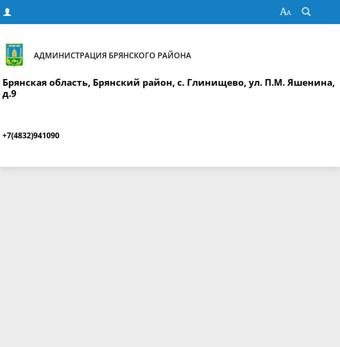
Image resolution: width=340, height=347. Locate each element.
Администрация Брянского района (96, 55)
